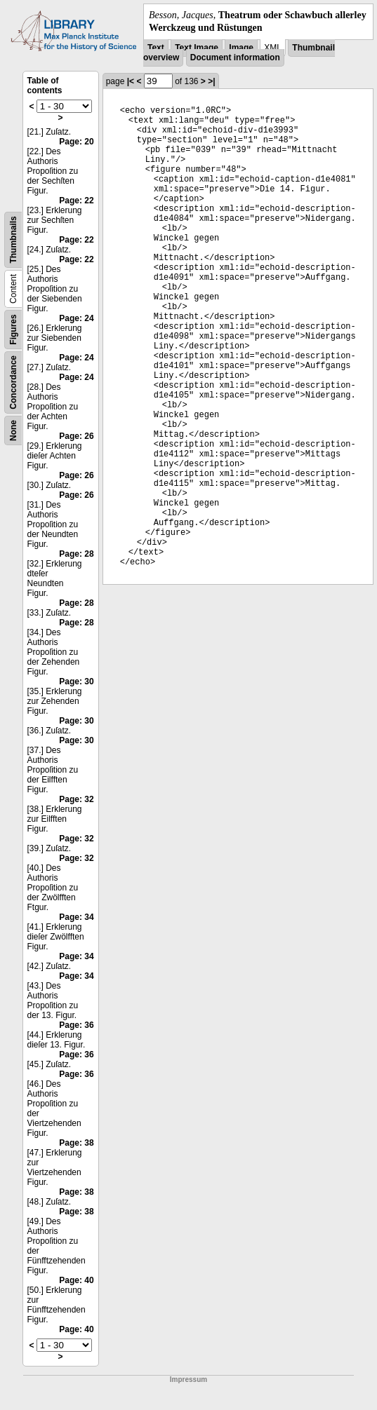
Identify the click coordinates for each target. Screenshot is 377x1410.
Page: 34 (76, 917)
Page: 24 (76, 318)
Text (155, 48)
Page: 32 (76, 799)
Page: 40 (76, 1280)
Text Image (196, 48)
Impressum (188, 1379)
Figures (13, 330)
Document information (235, 57)
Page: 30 (76, 681)
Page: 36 (76, 1025)
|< (130, 81)
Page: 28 (76, 554)
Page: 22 (76, 200)
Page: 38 (76, 1143)
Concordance (13, 382)
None (13, 430)
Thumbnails (13, 240)
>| (211, 81)
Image (241, 48)
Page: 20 (76, 142)
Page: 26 (76, 436)
